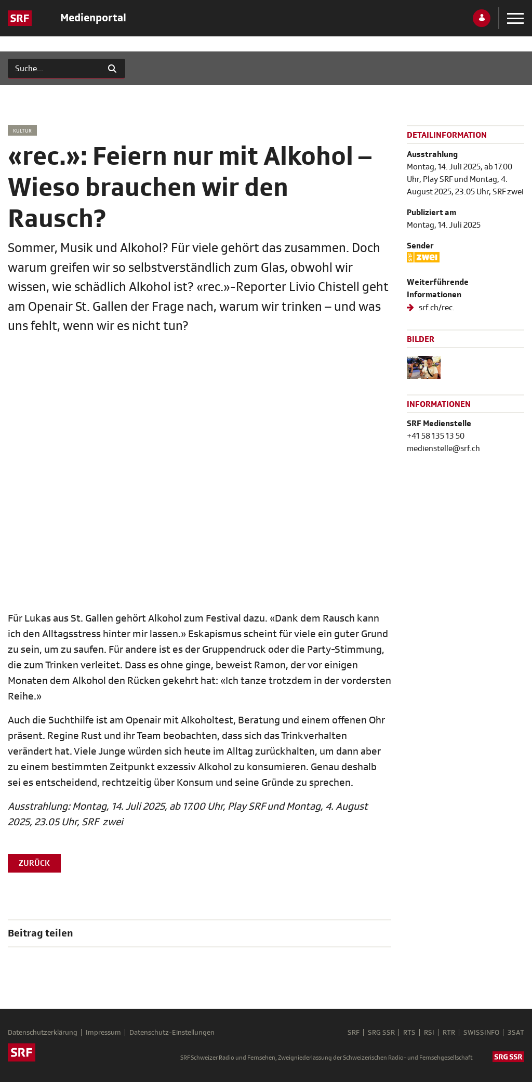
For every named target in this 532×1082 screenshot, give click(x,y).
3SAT (516, 1032)
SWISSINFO (481, 1032)
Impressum (103, 1032)
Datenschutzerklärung (42, 1032)
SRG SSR (381, 1032)
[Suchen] (54, 68)
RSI (429, 1032)
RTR (449, 1032)
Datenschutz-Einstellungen (172, 1032)
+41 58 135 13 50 (435, 436)
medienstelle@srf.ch (443, 448)
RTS (409, 1032)
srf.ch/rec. (436, 307)
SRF (354, 1032)
